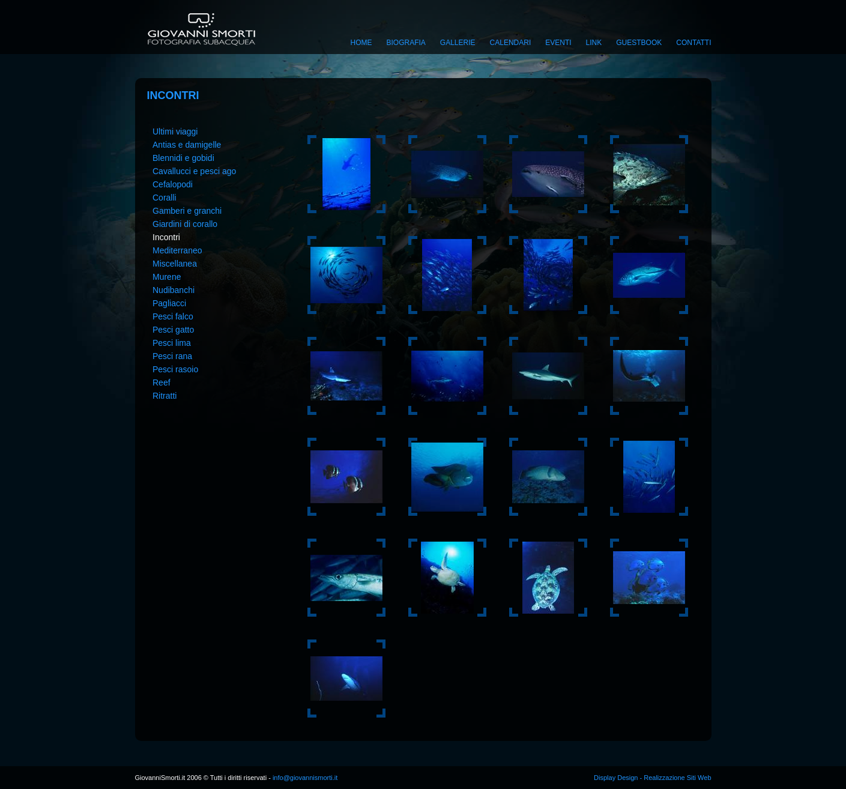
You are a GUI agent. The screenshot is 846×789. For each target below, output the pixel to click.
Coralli (165, 197)
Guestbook (639, 42)
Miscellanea (175, 263)
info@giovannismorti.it (304, 777)
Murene (167, 277)
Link (594, 42)
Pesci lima (172, 343)
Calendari (510, 42)
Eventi (558, 42)
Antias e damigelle (187, 145)
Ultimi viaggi (175, 131)
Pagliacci (169, 303)
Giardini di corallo (185, 224)
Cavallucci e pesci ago (194, 171)
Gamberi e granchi (187, 211)
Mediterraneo (177, 250)
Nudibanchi (174, 290)
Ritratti (165, 396)
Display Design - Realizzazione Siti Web (652, 777)
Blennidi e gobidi (183, 158)
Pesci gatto (173, 329)
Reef (162, 382)
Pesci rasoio (175, 369)
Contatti (693, 42)
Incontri (166, 237)
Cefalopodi (173, 184)
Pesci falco (173, 316)
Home (361, 42)
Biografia (406, 42)
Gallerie (458, 42)
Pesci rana (172, 356)
